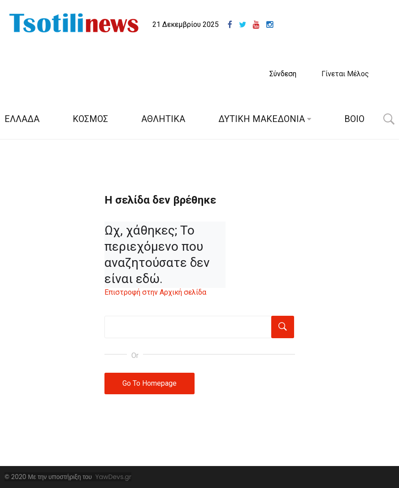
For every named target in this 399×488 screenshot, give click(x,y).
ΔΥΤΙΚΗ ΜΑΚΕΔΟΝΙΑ (261, 118)
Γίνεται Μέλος (345, 74)
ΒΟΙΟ (354, 118)
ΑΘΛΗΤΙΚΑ (163, 118)
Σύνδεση (282, 74)
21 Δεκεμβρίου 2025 (185, 24)
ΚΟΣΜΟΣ (90, 118)
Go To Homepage (149, 383)
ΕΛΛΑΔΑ (21, 118)
